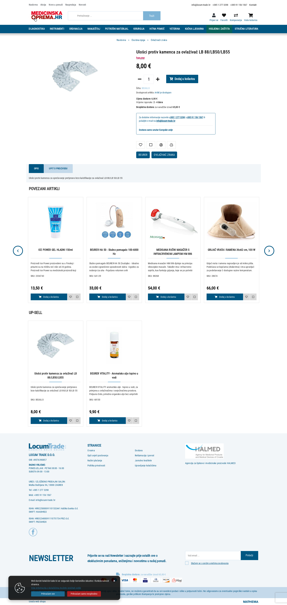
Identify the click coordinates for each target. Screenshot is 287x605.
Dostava (139, 450)
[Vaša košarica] (250, 15)
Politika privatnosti (96, 465)
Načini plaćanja (94, 460)
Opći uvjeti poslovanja (97, 455)
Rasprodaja (70, 4)
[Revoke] (84, 594)
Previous (18, 251)
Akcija (43, 4)
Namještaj (93, 28)
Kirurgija (139, 28)
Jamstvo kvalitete (143, 460)
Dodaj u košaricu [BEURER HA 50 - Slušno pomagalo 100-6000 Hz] (107, 297)
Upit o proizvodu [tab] (58, 168)
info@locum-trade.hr (201, 5)
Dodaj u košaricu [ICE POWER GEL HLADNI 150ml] (49, 297)
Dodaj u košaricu (182, 79)
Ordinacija (75, 28)
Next (269, 251)
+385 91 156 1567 (238, 5)
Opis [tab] (36, 168)
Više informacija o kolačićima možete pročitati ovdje (56, 588)
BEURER (143, 154)
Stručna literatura (246, 28)
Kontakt (253, 5)
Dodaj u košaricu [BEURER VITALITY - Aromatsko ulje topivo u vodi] (107, 420)
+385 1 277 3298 (220, 5)
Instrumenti (57, 28)
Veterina (175, 28)
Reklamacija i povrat (144, 455)
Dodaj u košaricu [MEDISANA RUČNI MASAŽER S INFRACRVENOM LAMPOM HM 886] (166, 297)
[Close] (48, 593)
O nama (91, 450)
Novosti (82, 4)
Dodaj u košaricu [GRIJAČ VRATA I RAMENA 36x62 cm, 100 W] (225, 297)
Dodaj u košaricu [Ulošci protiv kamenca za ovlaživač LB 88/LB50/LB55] (49, 420)
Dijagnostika (37, 28)
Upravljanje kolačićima (145, 465)
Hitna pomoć (157, 28)
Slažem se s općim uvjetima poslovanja (210, 563)
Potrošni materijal (116, 28)
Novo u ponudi (56, 4)
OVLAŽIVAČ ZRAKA (164, 154)
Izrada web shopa (37, 601)
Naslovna (33, 4)
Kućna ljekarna (194, 28)
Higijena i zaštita (219, 28)
